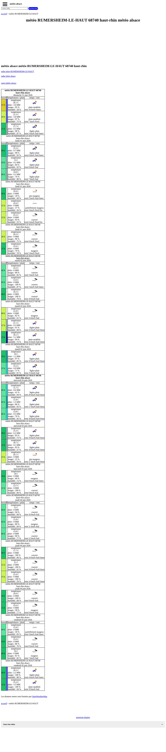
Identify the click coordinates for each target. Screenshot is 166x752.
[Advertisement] (79, 43)
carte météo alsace (8, 83)
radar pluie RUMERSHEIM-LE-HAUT (17, 71)
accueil (4, 14)
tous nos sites (9, 724)
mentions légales (83, 717)
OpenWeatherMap (39, 696)
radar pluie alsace (8, 76)
